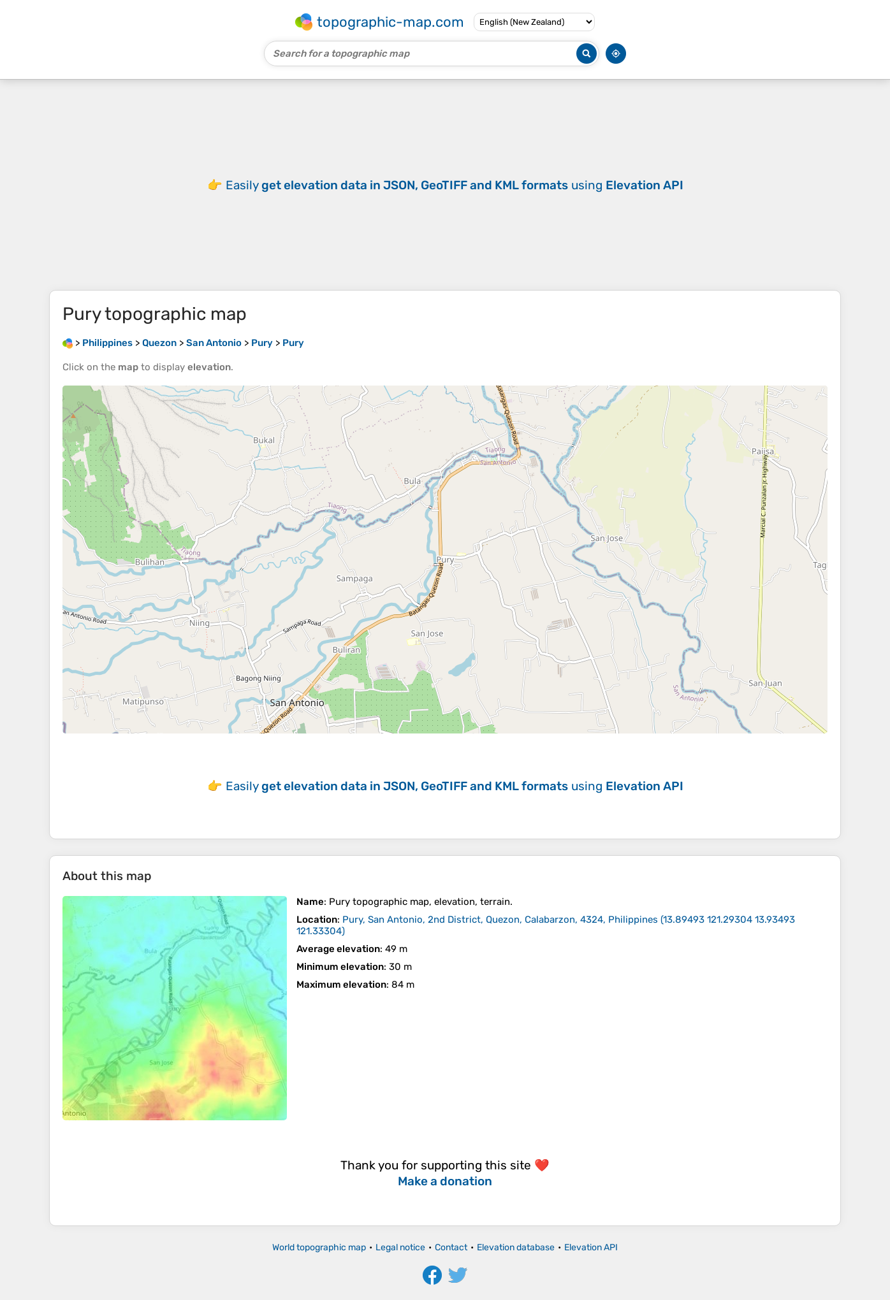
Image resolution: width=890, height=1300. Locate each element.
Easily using (454, 185)
